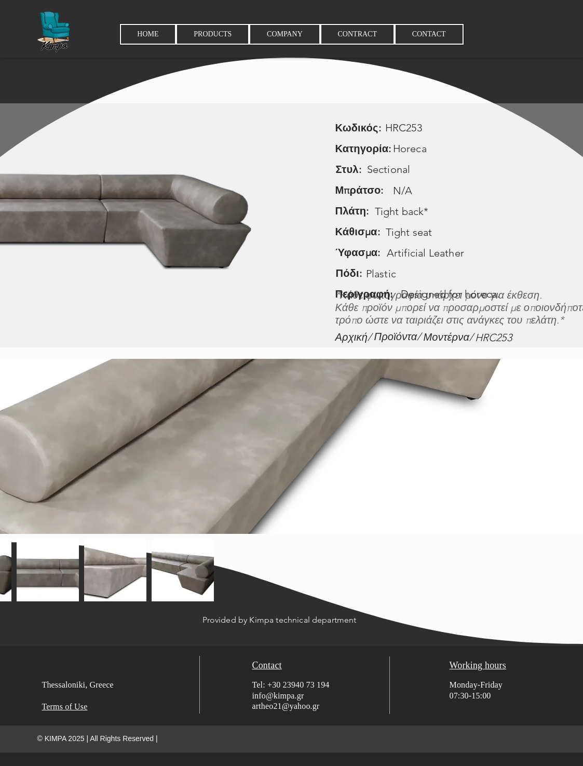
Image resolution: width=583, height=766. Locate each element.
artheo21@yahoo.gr (286, 706)
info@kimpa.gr (278, 695)
